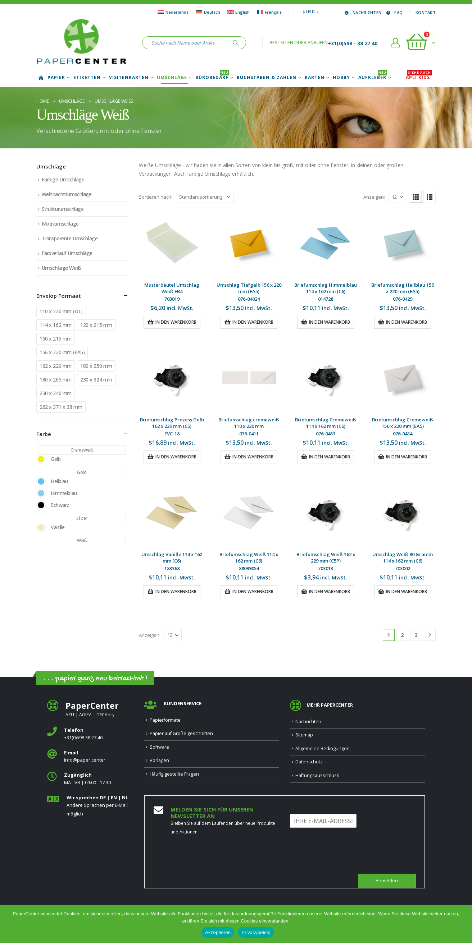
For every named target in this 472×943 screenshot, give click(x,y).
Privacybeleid (256, 932)
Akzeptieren (218, 932)
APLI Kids (419, 77)
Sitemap (304, 735)
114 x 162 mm (56, 325)
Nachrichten (362, 12)
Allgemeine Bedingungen (322, 748)
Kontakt (421, 12)
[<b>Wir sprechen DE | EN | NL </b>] (90, 806)
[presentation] (344, 862)
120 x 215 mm (96, 325)
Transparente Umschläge (70, 238)
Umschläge (172, 77)
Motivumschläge (60, 223)
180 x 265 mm (56, 379)
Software (159, 747)
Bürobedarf (212, 77)
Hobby (341, 77)
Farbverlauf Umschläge (67, 253)
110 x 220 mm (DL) (61, 311)
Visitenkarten (129, 77)
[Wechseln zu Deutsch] (207, 12)
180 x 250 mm (96, 365)
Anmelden (387, 881)
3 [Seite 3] (416, 634)
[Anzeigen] (397, 197)
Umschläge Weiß (61, 267)
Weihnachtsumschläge (67, 194)
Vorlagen (159, 760)
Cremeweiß (82, 450)
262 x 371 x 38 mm (61, 406)
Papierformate (165, 720)
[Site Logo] (81, 42)
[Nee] (463, 924)
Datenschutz (309, 762)
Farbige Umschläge (63, 179)
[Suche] (236, 43)
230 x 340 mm (56, 393)
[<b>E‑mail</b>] (90, 756)
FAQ (394, 12)
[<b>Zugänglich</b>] (90, 779)
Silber (81, 518)
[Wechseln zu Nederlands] (173, 12)
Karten (314, 77)
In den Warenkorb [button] (175, 322)
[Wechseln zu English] (238, 12)
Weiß (82, 540)
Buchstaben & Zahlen (266, 77)
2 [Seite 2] (402, 634)
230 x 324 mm (96, 379)
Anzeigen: (374, 197)
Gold (81, 472)
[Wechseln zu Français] (269, 12)
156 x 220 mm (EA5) (62, 352)
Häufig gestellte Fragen (174, 774)
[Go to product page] (172, 243)
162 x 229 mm (56, 365)
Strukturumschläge (63, 208)
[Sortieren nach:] (204, 197)
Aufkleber (372, 77)
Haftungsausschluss (317, 775)
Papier (56, 77)
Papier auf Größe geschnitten (181, 733)
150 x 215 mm (56, 338)
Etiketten (87, 77)
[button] (416, 197)
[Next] (430, 635)
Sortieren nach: (155, 197)
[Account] (395, 42)
